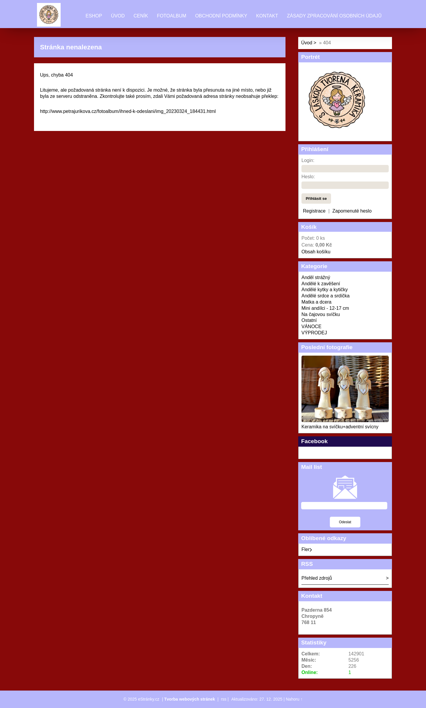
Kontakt (267, 15)
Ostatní (309, 320)
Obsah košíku (315, 251)
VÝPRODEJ (314, 332)
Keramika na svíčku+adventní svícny (339, 426)
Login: (307, 160)
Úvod (118, 15)
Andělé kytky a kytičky (324, 289)
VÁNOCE (311, 326)
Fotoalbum (171, 15)
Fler (306, 549)
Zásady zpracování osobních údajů (334, 15)
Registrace (314, 210)
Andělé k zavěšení (320, 283)
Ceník (140, 15)
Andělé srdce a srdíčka (325, 295)
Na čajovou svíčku (320, 314)
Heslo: (308, 176)
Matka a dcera (316, 301)
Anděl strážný (315, 277)
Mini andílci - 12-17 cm (325, 308)
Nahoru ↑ (294, 699)
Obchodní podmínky (221, 15)
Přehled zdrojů (316, 578)
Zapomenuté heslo (352, 210)
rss (224, 699)
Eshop (93, 15)
